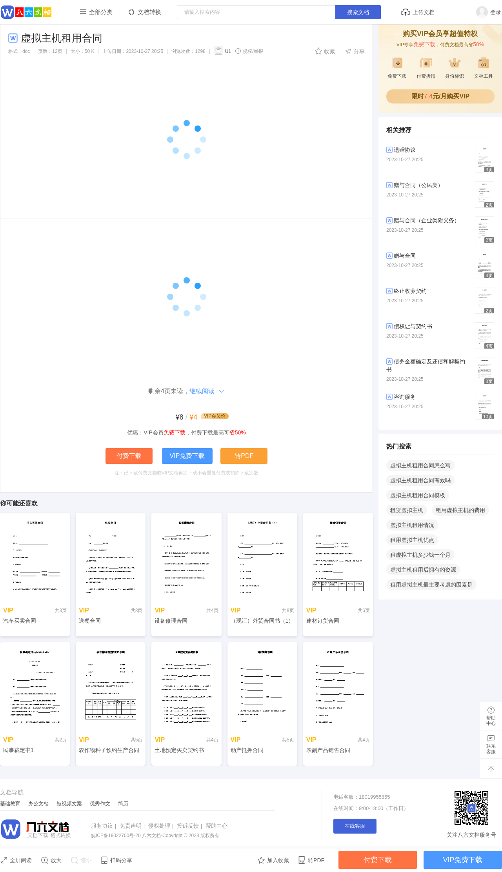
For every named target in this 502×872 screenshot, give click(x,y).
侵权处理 (161, 826)
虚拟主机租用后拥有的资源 (423, 570)
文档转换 (149, 12)
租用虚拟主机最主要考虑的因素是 (431, 584)
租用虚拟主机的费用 (460, 510)
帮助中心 (216, 826)
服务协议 (104, 826)
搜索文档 (358, 12)
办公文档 (38, 804)
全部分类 (101, 12)
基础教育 (10, 804)
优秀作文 (100, 804)
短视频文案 (69, 804)
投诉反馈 (190, 826)
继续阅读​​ (207, 391)
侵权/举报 (249, 51)
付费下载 (129, 455)
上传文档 (417, 12)
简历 (123, 804)
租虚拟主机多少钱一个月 (420, 555)
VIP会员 (154, 432)
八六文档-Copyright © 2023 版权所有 (155, 835)
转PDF (244, 455)
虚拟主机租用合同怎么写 (420, 465)
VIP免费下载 (187, 455)
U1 (222, 50)
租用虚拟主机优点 (412, 540)
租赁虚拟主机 (406, 510)
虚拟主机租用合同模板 (417, 495)
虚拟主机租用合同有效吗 (420, 480)
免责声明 (133, 826)
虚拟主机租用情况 (412, 525)
